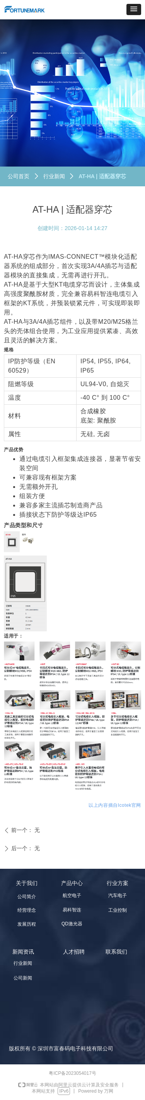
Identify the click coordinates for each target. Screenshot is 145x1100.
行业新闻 (54, 176)
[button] (133, 9)
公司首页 (18, 176)
